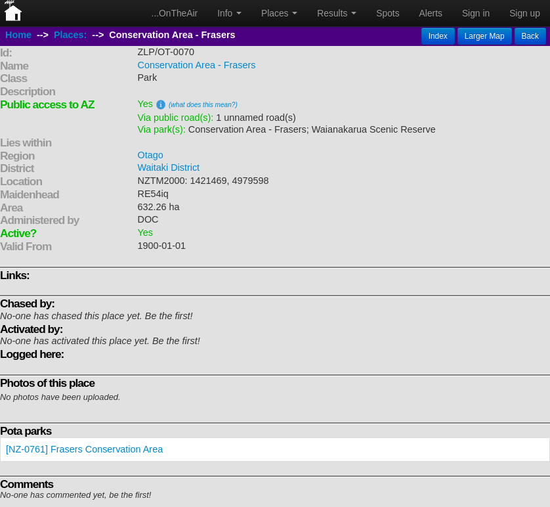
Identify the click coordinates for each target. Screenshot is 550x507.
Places (279, 13)
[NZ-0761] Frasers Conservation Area (84, 449)
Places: (70, 35)
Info (229, 13)
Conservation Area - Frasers (197, 65)
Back (530, 36)
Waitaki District (169, 167)
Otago (150, 155)
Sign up (524, 13)
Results (336, 13)
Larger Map (485, 36)
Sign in (476, 13)
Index (438, 36)
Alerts (430, 13)
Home (18, 35)
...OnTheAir (175, 13)
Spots (387, 13)
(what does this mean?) (203, 104)
